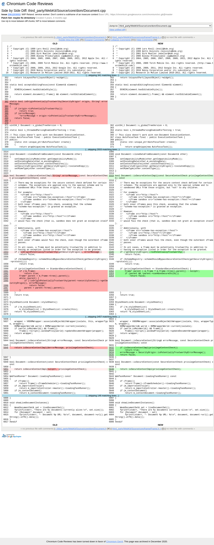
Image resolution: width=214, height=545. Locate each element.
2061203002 (14, 14)
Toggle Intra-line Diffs (69, 40)
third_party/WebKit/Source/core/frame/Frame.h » (136, 37)
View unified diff (117, 29)
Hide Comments (145, 40)
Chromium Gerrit (114, 541)
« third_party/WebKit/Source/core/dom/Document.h (80, 37)
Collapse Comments (120, 40)
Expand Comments (94, 40)
